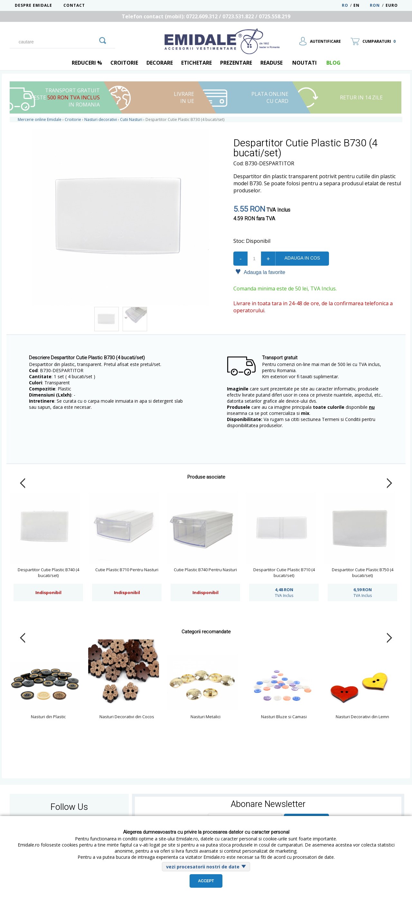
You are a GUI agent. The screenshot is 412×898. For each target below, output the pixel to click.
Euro (392, 5)
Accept (206, 881)
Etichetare (196, 62)
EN (361, 5)
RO (345, 5)
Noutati (304, 62)
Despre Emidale (33, 5)
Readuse (271, 62)
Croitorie (124, 62)
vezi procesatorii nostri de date (202, 867)
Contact (74, 5)
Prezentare (236, 62)
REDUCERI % (87, 62)
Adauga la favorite (260, 271)
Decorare (159, 62)
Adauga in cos (302, 258)
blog (333, 62)
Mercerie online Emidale (39, 119)
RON (375, 5)
